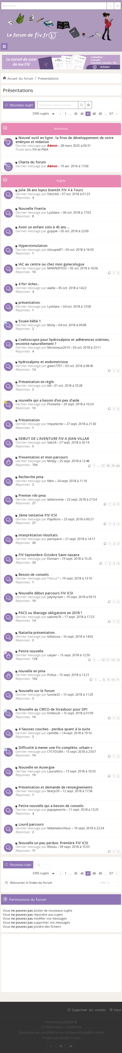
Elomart (53, 558)
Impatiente (55, 424)
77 (102, 466)
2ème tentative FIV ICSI (37, 515)
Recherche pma (30, 476)
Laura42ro (55, 771)
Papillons (54, 519)
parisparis (54, 539)
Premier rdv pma (32, 495)
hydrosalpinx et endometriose (43, 361)
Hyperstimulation (32, 245)
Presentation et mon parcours (43, 457)
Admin (52, 145)
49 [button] (100, 114)
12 (112, 660)
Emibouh (53, 713)
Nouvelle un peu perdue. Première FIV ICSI (53, 843)
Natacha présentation (36, 632)
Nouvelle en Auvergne (36, 767)
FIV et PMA (40, 149)
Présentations (18, 90)
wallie (51, 288)
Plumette (53, 404)
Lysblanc (53, 212)
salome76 (54, 617)
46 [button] (82, 114)
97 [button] (111, 114)
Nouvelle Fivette (32, 208)
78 (107, 466)
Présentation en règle (36, 381)
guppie (52, 231)
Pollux (51, 675)
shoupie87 (55, 249)
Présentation (29, 420)
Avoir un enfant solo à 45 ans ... (44, 227)
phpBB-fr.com (70, 1038)
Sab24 (51, 442)
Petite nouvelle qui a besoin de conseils (51, 805)
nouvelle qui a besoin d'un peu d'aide (48, 400)
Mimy (51, 325)
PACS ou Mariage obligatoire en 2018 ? (50, 612)
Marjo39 (53, 791)
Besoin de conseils (33, 574)
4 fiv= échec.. (28, 284)
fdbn (50, 481)
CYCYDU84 (55, 751)
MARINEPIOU (57, 268)
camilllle (53, 733)
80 (117, 466)
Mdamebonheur (59, 828)
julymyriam (55, 597)
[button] (53, 114)
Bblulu (52, 847)
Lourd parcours (31, 824)
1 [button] (65, 114)
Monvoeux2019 (58, 347)
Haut (117, 1009)
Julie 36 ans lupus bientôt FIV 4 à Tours (50, 190)
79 (112, 466)
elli (49, 385)
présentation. (29, 302)
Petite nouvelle (30, 651)
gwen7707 (54, 366)
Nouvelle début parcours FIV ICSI (45, 593)
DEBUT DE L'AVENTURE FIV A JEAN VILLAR (53, 438)
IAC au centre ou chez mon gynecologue (51, 264)
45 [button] (76, 114)
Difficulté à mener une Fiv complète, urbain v (55, 747)
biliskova (53, 636)
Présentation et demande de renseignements (55, 787)
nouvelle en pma (31, 671)
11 (107, 660)
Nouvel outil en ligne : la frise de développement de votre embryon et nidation (64, 139)
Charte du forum (32, 162)
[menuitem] (52, 1027)
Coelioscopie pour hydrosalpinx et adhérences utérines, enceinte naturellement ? (63, 341)
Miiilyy (51, 461)
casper (52, 655)
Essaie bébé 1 (29, 321)
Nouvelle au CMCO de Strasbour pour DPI (52, 709)
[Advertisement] (61, 963)
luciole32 (53, 694)
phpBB (46, 1032)
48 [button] (94, 114)
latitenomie (55, 499)
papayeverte (56, 809)
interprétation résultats (38, 535)
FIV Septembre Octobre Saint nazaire (48, 554)
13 (117, 660)
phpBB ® (70, 1022)
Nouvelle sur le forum (36, 690)
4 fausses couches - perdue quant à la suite (54, 729)
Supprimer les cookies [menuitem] (89, 1009)
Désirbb (53, 194)
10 (102, 660)
